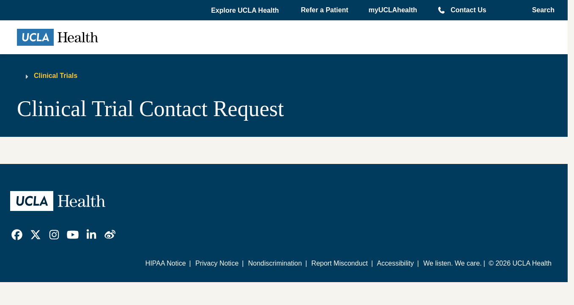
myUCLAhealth (392, 10)
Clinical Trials (55, 75)
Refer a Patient (324, 10)
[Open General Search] (541, 10)
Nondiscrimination (275, 263)
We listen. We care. (452, 263)
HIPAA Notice (166, 263)
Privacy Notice (217, 263)
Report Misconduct (339, 263)
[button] (245, 10)
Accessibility (395, 263)
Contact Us (468, 10)
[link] (17, 234)
